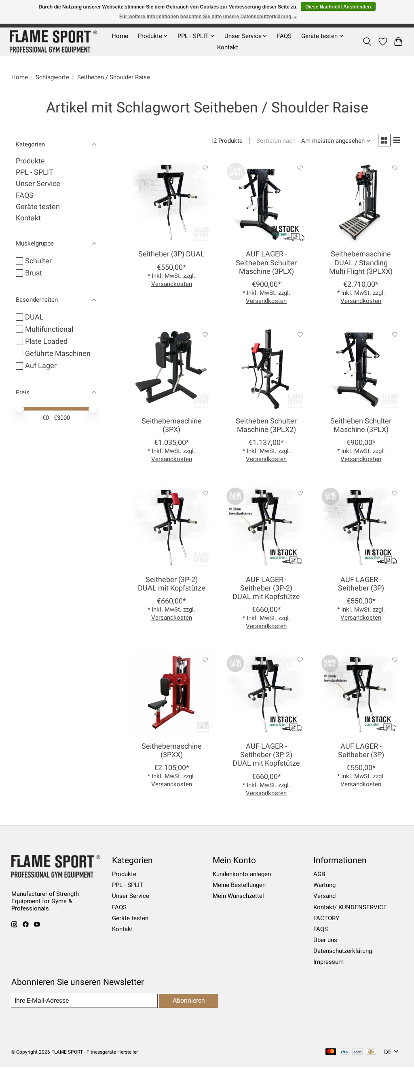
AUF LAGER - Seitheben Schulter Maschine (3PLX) (266, 264)
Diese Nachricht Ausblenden (338, 7)
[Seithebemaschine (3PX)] (171, 370)
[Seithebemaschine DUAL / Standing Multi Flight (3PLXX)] (361, 203)
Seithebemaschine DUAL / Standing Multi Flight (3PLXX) (361, 264)
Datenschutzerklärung (342, 952)
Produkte (30, 161)
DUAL (34, 317)
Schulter (38, 261)
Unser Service (38, 184)
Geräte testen (38, 207)
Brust (33, 273)
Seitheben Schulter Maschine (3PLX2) (266, 427)
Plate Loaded (46, 341)
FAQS (284, 36)
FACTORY (326, 919)
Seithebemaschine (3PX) (172, 427)
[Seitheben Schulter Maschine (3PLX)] (361, 370)
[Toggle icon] (367, 41)
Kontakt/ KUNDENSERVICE (350, 908)
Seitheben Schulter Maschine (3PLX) (360, 427)
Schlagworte (52, 77)
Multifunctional (49, 329)
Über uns (325, 941)
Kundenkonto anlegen (242, 875)
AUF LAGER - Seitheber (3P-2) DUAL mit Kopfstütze (266, 589)
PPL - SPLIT (34, 172)
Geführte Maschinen (58, 353)
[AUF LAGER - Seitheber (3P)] (361, 528)
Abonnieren (188, 1001)
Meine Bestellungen (239, 886)
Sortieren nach (273, 141)
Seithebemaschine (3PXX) (172, 752)
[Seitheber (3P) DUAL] (171, 203)
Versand (324, 897)
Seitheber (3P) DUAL (171, 256)
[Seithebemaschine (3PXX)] (171, 695)
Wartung (324, 886)
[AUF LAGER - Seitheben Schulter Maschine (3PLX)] (266, 203)
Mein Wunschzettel (238, 897)
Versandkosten (171, 285)
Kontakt (227, 47)
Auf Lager (41, 366)
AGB (319, 875)
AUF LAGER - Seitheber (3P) (361, 585)
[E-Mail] (83, 1002)
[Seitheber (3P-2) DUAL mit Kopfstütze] (171, 528)
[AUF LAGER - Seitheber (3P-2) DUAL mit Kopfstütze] (266, 528)
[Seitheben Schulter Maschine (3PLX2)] (266, 370)
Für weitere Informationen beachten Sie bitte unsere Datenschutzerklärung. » (208, 16)
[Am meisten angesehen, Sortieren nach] (333, 141)
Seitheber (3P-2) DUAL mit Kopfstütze (171, 585)
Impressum (328, 963)
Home (120, 36)
